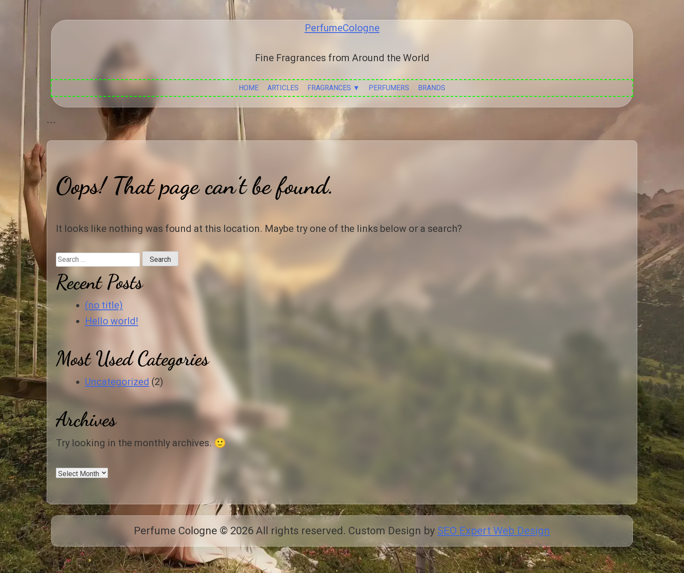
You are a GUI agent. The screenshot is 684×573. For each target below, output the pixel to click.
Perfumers (389, 88)
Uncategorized (117, 381)
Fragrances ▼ (333, 88)
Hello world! (111, 321)
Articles (283, 88)
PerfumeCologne (342, 27)
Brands (431, 88)
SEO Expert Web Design (493, 531)
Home (249, 88)
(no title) (104, 305)
